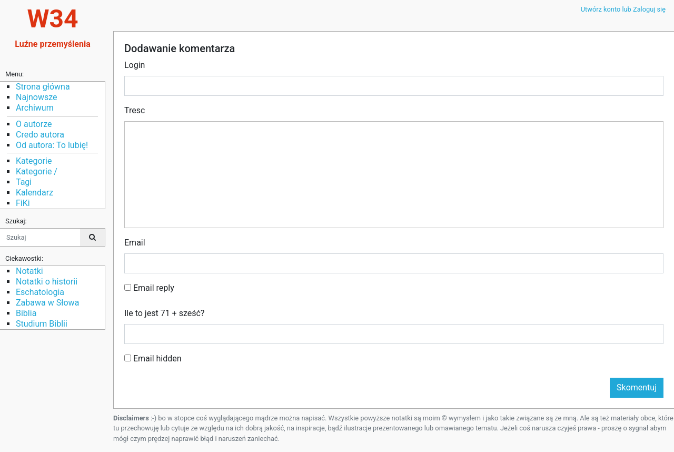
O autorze (34, 124)
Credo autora (40, 135)
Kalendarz (34, 193)
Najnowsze (36, 97)
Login (134, 65)
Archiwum (35, 108)
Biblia (26, 313)
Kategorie (34, 161)
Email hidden (153, 358)
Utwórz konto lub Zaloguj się (623, 9)
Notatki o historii (46, 282)
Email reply (149, 288)
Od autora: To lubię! (52, 145)
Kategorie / (36, 171)
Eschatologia (40, 292)
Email (134, 243)
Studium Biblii (41, 324)
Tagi (24, 182)
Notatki (29, 271)
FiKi (23, 203)
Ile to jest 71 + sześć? (164, 313)
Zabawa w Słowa (47, 303)
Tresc (134, 110)
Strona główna (43, 87)
